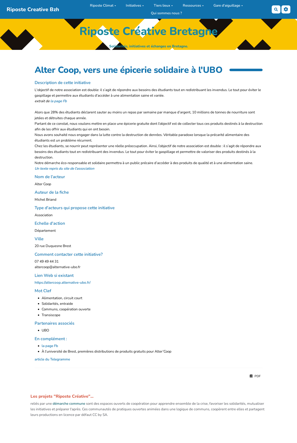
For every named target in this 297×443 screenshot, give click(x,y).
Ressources (193, 5)
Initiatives (135, 5)
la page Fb (58, 101)
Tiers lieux (163, 5)
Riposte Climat (103, 5)
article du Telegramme (52, 359)
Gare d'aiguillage (228, 5)
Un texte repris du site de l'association (64, 168)
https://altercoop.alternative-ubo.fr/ (63, 282)
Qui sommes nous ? (166, 13)
